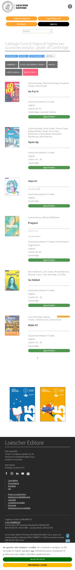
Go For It (33, 91)
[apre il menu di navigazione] (70, 6)
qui (32, 550)
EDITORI (50, 56)
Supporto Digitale (22, 18)
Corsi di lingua (14, 72)
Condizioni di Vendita (16, 502)
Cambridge (12, 64)
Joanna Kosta (35, 217)
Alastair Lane (34, 274)
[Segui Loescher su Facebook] (7, 474)
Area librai (12, 486)
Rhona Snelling (50, 83)
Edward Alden (34, 131)
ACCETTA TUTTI (37, 559)
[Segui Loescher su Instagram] (12, 474)
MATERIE (24, 56)
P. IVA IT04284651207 (12, 522)
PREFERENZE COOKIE (37, 565)
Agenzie (53, 24)
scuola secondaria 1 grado (33, 64)
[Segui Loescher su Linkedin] (18, 474)
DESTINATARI (12, 56)
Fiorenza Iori (42, 319)
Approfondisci (49, 117)
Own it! (32, 181)
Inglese (52, 64)
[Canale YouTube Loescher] (23, 474)
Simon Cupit (41, 85)
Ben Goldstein (35, 271)
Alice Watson (46, 136)
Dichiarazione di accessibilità (19, 508)
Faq (9, 489)
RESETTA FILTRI (31, 72)
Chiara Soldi (55, 319)
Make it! (33, 325)
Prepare (33, 223)
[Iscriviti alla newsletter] (29, 474)
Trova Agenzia (13, 483)
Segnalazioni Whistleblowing (19, 497)
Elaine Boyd (45, 133)
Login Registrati (53, 18)
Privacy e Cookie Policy (17, 494)
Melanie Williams (51, 217)
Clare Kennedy (35, 83)
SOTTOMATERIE (37, 56)
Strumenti (21, 24)
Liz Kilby (61, 274)
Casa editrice (13, 480)
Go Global (34, 280)
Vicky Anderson (61, 271)
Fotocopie (12, 505)
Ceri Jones (48, 271)
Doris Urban (49, 128)
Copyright (12, 500)
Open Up (33, 142)
